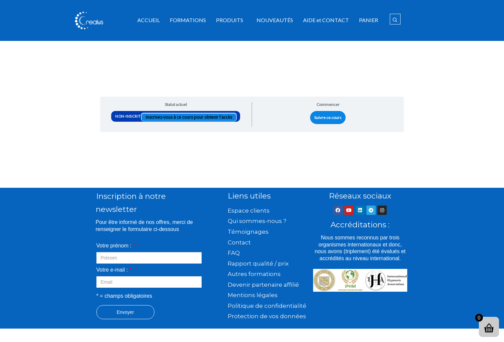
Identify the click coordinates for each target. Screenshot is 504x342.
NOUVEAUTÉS (275, 20)
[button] (231, 20)
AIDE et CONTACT (326, 20)
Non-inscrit (128, 116)
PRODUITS (229, 20)
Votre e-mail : (114, 270)
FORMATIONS (188, 20)
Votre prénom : (115, 245)
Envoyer (125, 312)
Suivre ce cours (328, 117)
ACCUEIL (148, 20)
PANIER (368, 20)
